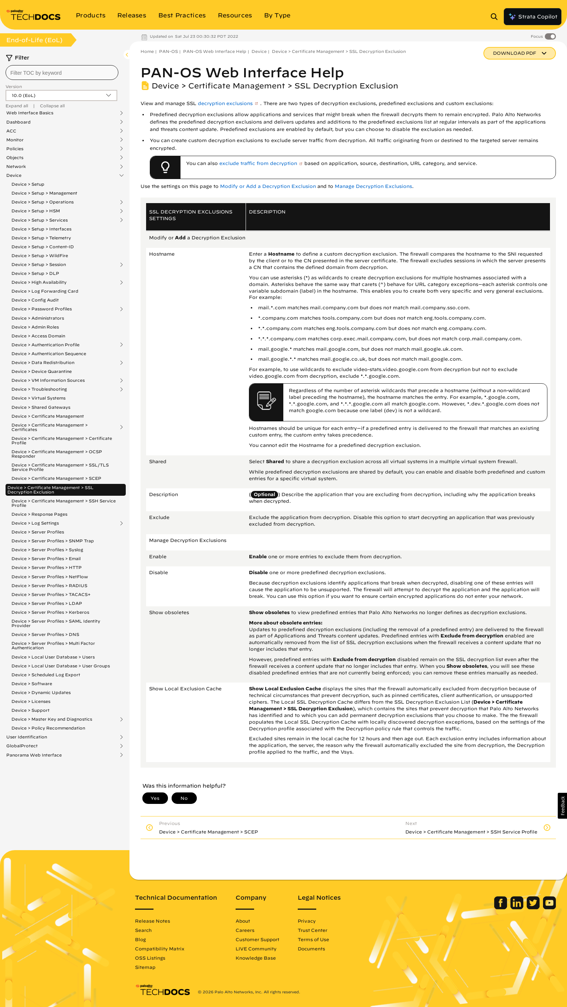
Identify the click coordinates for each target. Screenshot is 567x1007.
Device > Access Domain (38, 335)
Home (147, 51)
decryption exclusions (225, 103)
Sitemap (145, 967)
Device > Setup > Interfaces (41, 228)
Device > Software (31, 683)
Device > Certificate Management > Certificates (49, 427)
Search (143, 930)
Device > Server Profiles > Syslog (47, 549)
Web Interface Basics (29, 113)
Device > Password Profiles (41, 309)
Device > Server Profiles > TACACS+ (51, 594)
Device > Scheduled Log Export (45, 674)
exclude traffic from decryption (258, 163)
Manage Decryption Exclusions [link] (373, 186)
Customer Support (257, 939)
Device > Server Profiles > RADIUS (49, 585)
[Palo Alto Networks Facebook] (501, 907)
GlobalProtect (22, 746)
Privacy (307, 920)
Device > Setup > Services (39, 220)
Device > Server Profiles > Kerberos (50, 612)
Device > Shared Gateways (40, 407)
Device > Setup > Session (38, 264)
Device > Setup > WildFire (39, 255)
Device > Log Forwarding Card (44, 291)
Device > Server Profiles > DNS (45, 634)
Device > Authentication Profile (45, 345)
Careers (245, 930)
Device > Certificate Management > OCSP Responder (56, 453)
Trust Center (312, 930)
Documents (311, 948)
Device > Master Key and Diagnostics (51, 719)
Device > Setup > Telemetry (41, 237)
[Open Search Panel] (496, 16)
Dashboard (18, 122)
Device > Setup (27, 184)
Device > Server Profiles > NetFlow (49, 576)
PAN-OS (168, 51)
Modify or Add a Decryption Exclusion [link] (268, 186)
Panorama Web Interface (34, 755)
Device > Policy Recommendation (48, 727)
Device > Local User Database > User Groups (60, 665)
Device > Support (30, 710)
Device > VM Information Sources (48, 380)
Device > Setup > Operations (42, 202)
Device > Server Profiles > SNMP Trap (52, 540)
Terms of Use (313, 939)
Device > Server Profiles (37, 531)
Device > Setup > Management (44, 193)
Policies (14, 148)
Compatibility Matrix (159, 948)
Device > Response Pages (39, 514)
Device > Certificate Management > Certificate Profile (61, 440)
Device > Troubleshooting (39, 389)
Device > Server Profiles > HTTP (46, 567)
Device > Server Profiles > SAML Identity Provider (55, 623)
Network (16, 166)
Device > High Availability (39, 282)
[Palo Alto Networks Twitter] (534, 907)
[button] (562, 806)
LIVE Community (256, 948)
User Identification (26, 737)
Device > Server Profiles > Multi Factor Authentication (53, 645)
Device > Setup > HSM (35, 211)
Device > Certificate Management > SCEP (56, 478)
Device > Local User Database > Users (53, 656)
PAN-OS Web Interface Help (214, 51)
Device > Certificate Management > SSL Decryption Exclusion (50, 489)
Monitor (15, 140)
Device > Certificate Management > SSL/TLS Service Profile (60, 467)
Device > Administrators (37, 318)
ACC (11, 131)
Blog (140, 939)
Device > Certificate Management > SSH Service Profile (63, 503)
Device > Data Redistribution (42, 362)
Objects (14, 157)
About (243, 920)
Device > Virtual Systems (38, 397)
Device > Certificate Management (47, 416)
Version (14, 86)
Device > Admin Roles (35, 326)
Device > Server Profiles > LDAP (46, 603)
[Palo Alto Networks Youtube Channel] (549, 907)
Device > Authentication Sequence (48, 353)
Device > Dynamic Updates (41, 692)
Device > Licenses (30, 701)
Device (13, 175)
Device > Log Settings (35, 523)
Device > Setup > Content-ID (42, 246)
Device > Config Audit (35, 299)
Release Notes (152, 920)
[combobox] (62, 72)
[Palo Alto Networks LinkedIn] (517, 907)
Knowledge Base (256, 957)
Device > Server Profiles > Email (46, 558)
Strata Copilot (532, 16)
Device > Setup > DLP (35, 273)
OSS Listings (150, 957)
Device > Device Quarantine (41, 371)
